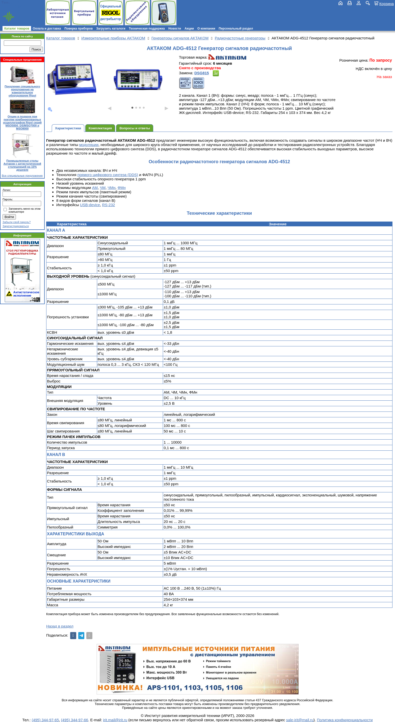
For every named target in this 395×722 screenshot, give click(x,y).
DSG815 (201, 73)
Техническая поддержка (147, 28)
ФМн (122, 187)
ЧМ (103, 187)
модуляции (88, 144)
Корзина (386, 4)
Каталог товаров (16, 28)
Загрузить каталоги (110, 28)
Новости (174, 28)
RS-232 (108, 205)
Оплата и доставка (47, 28)
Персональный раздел (236, 28)
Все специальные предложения (22, 175)
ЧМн (112, 187)
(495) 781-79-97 (26, 2)
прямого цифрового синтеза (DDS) (107, 175)
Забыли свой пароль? (17, 222)
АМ (95, 187)
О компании (206, 28)
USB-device (90, 205)
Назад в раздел (59, 626)
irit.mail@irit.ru (17, 7)
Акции (189, 28)
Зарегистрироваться (16, 226)
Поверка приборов (78, 28)
